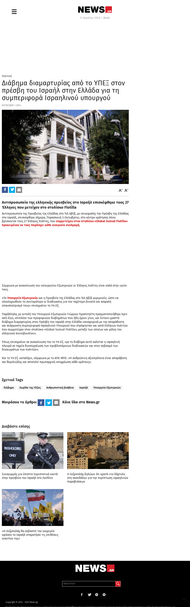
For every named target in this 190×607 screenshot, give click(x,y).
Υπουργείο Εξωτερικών (22, 298)
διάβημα (9, 387)
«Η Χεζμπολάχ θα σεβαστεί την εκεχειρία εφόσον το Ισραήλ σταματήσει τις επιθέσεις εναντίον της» (30, 534)
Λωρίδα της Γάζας (30, 387)
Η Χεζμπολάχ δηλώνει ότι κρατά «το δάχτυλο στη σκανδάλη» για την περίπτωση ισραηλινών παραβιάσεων (97, 477)
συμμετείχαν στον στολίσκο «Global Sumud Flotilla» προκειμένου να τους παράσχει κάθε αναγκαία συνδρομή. (65, 223)
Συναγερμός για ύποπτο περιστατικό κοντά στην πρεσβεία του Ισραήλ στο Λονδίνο (30, 476)
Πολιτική (7, 76)
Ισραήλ (83, 387)
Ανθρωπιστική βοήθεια (60, 387)
